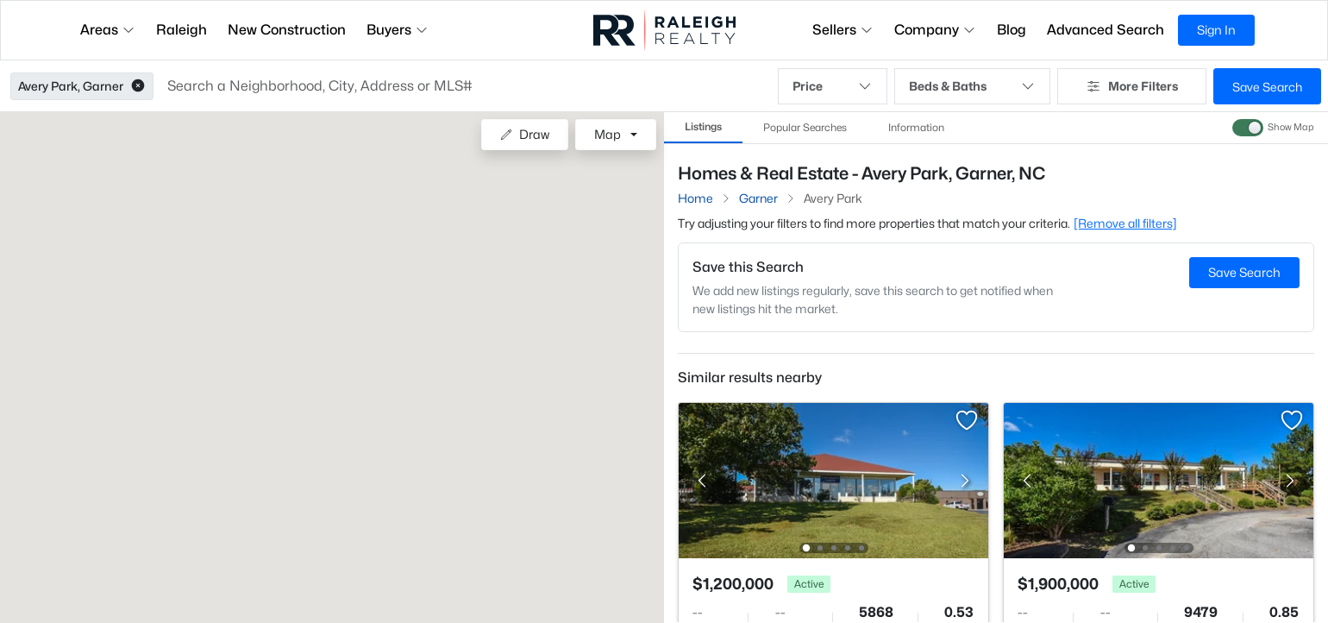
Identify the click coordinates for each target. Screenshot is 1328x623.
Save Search (1267, 86)
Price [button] (832, 86)
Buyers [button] (397, 30)
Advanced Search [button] (1105, 30)
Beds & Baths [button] (973, 86)
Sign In (1216, 29)
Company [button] (935, 30)
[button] (138, 86)
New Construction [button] (287, 30)
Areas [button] (107, 30)
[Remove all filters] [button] (1125, 223)
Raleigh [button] (181, 30)
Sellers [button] (843, 30)
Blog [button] (1011, 30)
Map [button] (607, 134)
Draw (524, 134)
